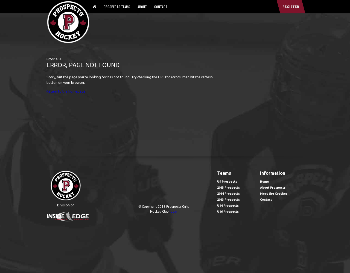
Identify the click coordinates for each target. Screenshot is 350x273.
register (290, 6)
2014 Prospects (228, 193)
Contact (160, 6)
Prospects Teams (117, 6)
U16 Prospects (228, 211)
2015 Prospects (228, 187)
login (173, 211)
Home (264, 181)
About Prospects (272, 187)
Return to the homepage (66, 91)
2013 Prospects (228, 199)
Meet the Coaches (273, 193)
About (142, 6)
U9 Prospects (227, 181)
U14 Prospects (228, 205)
